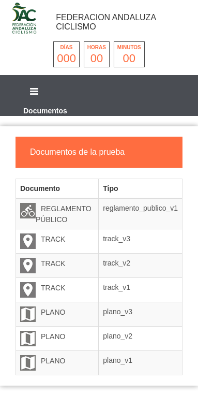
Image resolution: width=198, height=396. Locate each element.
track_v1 (116, 287)
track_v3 (116, 238)
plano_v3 (117, 311)
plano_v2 (117, 336)
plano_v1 (117, 360)
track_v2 (116, 263)
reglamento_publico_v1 (140, 208)
